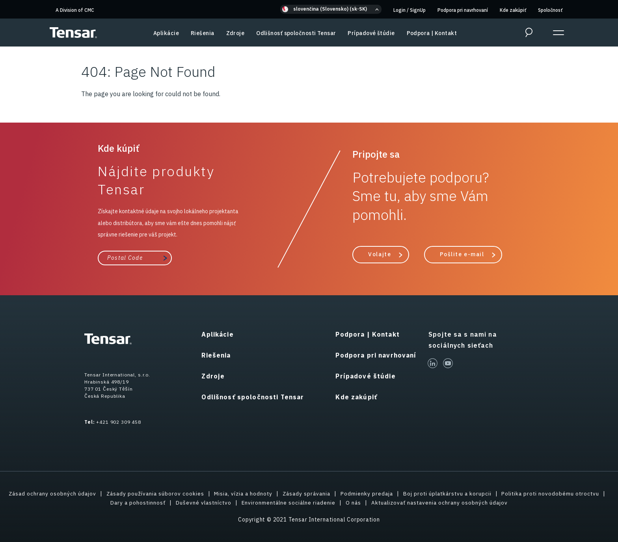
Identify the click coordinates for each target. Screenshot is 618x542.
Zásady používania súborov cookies (206, 493)
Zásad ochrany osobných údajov (101, 493)
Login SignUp (409, 10)
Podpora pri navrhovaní (462, 10)
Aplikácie (166, 33)
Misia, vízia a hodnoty (296, 493)
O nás (409, 502)
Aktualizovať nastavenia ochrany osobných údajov (497, 502)
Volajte (379, 254)
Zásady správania (362, 493)
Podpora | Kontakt (432, 33)
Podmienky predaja (423, 493)
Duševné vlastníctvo (256, 502)
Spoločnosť (550, 10)
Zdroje (235, 33)
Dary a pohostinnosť (189, 502)
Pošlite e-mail (462, 254)
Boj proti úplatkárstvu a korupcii (505, 493)
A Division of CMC (75, 10)
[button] (331, 9)
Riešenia (202, 33)
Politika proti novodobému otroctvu (100, 502)
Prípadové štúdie (371, 33)
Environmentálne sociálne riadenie (342, 502)
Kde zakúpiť (513, 10)
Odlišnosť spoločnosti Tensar (296, 33)
